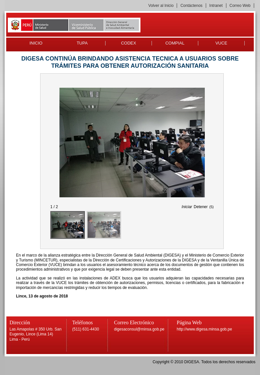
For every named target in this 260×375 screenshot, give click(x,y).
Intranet (216, 5)
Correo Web (240, 5)
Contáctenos (191, 5)
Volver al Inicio (160, 5)
